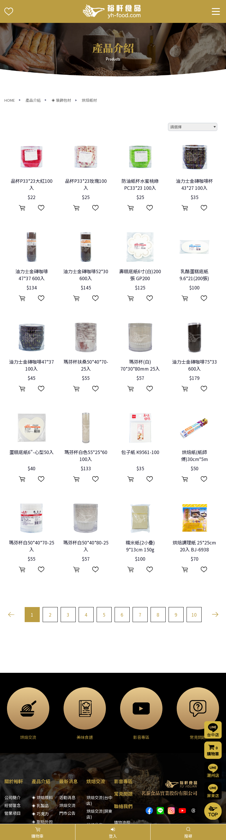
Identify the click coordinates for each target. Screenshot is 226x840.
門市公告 (67, 758)
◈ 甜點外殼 (42, 766)
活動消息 (67, 742)
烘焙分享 (94, 769)
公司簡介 (12, 742)
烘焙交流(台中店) (99, 745)
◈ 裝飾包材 (61, 44)
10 (194, 559)
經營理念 (12, 750)
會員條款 (122, 790)
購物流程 (122, 767)
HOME (9, 44)
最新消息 (68, 725)
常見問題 (123, 738)
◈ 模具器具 (42, 783)
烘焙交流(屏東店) (99, 758)
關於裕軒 (13, 725)
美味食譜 (94, 777)
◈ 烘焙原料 (42, 742)
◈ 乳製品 (40, 750)
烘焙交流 (67, 750)
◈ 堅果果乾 (42, 774)
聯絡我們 (123, 750)
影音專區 (123, 725)
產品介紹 (33, 44)
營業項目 (12, 758)
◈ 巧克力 (40, 758)
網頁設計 (179, 814)
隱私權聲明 (124, 783)
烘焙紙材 (89, 44)
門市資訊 (122, 775)
